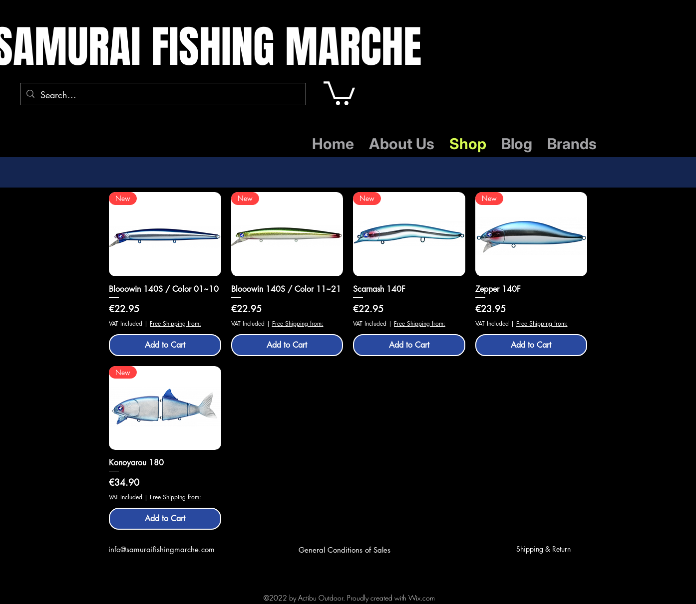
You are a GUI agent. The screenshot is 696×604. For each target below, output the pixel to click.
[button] (339, 92)
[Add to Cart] (165, 345)
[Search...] (162, 95)
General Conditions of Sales (344, 550)
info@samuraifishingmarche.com (161, 549)
